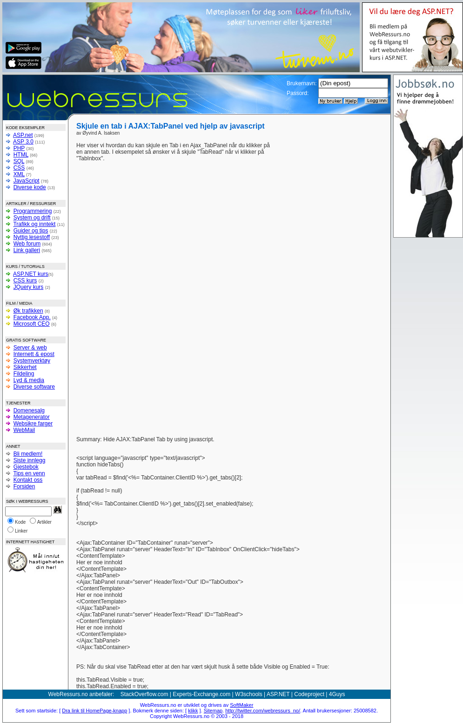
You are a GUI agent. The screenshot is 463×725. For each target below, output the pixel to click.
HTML (20, 154)
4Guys (337, 694)
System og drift (32, 217)
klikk (193, 710)
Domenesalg (29, 410)
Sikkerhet (25, 367)
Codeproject (309, 694)
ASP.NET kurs (30, 274)
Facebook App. (32, 317)
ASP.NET (278, 694)
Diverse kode (29, 187)
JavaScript (26, 181)
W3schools (248, 694)
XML (19, 174)
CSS (19, 167)
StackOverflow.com (144, 694)
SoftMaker (241, 705)
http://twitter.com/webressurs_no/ (262, 710)
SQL (19, 161)
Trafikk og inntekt (34, 224)
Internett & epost (33, 354)
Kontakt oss (28, 480)
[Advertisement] (314, 282)
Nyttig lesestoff (31, 237)
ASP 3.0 (23, 141)
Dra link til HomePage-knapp (94, 710)
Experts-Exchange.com (201, 694)
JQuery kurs (28, 287)
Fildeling (23, 373)
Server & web (30, 347)
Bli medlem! (28, 454)
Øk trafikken (28, 311)
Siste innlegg (29, 460)
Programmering (32, 211)
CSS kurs (25, 280)
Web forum (26, 243)
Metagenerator (31, 417)
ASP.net (23, 135)
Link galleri (26, 250)
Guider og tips (30, 230)
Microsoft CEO (31, 324)
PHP (19, 148)
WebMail (24, 430)
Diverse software (34, 386)
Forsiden (24, 486)
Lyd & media (28, 380)
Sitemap (213, 710)
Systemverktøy (31, 360)
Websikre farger (33, 423)
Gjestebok (26, 467)
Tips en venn (29, 473)
